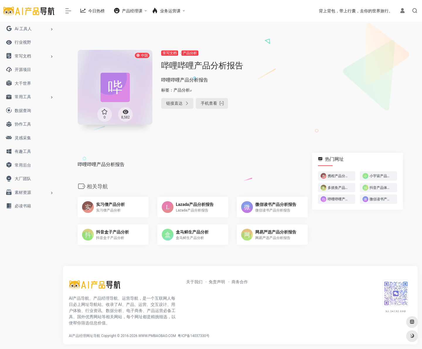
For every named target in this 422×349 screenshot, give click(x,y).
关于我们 (194, 281)
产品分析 (190, 53)
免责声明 (217, 281)
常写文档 (170, 53)
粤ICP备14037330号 (194, 336)
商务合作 (240, 281)
